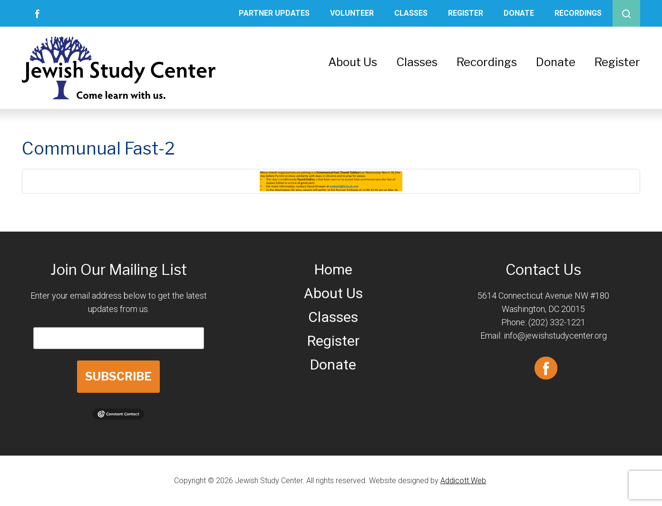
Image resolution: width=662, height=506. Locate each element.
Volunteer (352, 13)
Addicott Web (463, 480)
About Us (352, 62)
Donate (519, 13)
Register (465, 13)
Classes (411, 13)
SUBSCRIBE (118, 376)
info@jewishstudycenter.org (555, 336)
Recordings (578, 13)
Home (333, 269)
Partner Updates (274, 13)
